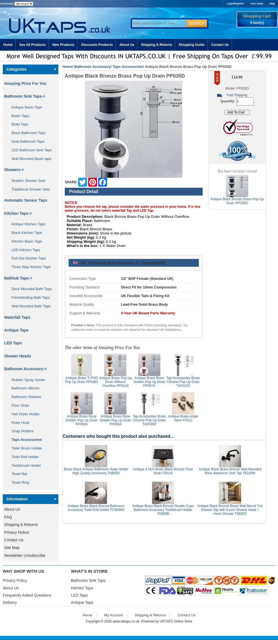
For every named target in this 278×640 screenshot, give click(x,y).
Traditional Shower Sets (29, 189)
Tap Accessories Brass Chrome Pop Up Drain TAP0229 (183, 382)
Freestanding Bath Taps (29, 297)
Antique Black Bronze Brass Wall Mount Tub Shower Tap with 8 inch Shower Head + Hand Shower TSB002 (230, 510)
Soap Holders (20, 431)
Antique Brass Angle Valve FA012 (183, 418)
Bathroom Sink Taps (88, 580)
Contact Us (220, 45)
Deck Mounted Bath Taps (30, 289)
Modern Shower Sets (26, 181)
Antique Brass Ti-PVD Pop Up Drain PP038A (81, 380)
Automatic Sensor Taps (25, 200)
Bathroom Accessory (92, 67)
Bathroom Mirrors (23, 388)
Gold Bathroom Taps (26, 141)
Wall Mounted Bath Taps (29, 306)
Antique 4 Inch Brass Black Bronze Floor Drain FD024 (163, 471)
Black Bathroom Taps (27, 133)
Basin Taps (18, 116)
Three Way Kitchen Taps (29, 267)
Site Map (11, 547)
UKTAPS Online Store (176, 621)
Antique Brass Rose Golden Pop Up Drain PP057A (149, 382)
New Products (63, 45)
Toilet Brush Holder (25, 448)
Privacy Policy (15, 580)
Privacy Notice (16, 532)
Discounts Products (97, 45)
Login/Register (235, 3)
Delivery (10, 602)
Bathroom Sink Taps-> (24, 96)
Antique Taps (16, 330)
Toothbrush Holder (24, 465)
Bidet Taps (18, 124)
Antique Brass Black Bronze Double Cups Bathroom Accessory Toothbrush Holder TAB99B (163, 510)
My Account (113, 615)
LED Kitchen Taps (24, 250)
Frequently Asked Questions (27, 595)
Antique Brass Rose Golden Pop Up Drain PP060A (82, 420)
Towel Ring (18, 482)
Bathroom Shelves (24, 397)
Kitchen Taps (82, 588)
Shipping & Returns (156, 45)
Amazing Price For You (25, 83)
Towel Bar (17, 474)
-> (25, 369)
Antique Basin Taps (25, 107)
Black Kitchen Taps (25, 233)
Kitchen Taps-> (18, 213)
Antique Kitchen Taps (26, 224)
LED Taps (13, 343)
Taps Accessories (128, 67)
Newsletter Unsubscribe (24, 555)
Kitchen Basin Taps (25, 241)
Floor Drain (18, 405)
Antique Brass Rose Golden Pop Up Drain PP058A (115, 420)
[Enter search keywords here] (158, 23)
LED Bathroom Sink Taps (30, 150)
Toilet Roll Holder (23, 457)
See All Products (32, 45)
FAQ (8, 517)
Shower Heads (17, 356)
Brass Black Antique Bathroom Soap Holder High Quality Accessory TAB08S (96, 471)
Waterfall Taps (17, 317)
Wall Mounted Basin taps (29, 159)
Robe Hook (19, 423)
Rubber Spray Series (26, 380)
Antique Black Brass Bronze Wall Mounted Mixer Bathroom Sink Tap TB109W (230, 471)
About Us (127, 45)
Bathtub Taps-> (18, 278)
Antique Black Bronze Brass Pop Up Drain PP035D (237, 201)
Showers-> (14, 169)
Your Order (257, 3)
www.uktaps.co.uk (126, 621)
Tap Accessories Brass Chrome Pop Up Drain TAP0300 (149, 420)
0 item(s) (257, 23)
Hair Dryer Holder (24, 414)
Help (272, 3)
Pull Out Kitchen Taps (27, 258)
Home (8, 45)
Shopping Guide (192, 45)
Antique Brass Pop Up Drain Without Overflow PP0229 (115, 382)
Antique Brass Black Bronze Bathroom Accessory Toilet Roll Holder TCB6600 (96, 508)
